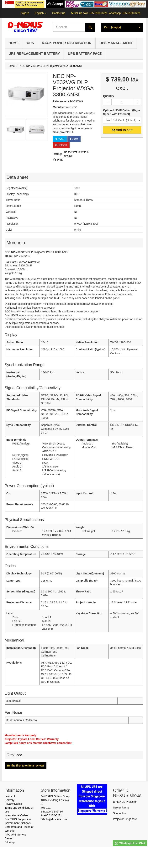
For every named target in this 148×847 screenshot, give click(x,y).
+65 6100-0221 (53, 815)
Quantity (108, 96)
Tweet (59, 139)
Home (13, 43)
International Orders (17, 815)
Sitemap (9, 842)
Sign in (25, 13)
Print (58, 159)
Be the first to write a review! (76, 153)
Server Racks (121, 807)
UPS (30, 43)
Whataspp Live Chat (130, 843)
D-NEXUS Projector (125, 801)
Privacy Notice (13, 803)
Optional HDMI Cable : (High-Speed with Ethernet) (121, 112)
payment (10, 796)
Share (74, 139)
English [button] (40, 13)
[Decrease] (107, 102)
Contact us (58, 13)
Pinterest (61, 145)
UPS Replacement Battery (34, 54)
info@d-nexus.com (55, 819)
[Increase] (137, 102)
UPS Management (116, 43)
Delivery (9, 800)
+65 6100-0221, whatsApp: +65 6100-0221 (114, 13)
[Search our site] (69, 27)
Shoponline (120, 813)
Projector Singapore (125, 819)
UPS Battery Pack (85, 54)
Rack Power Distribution (67, 43)
